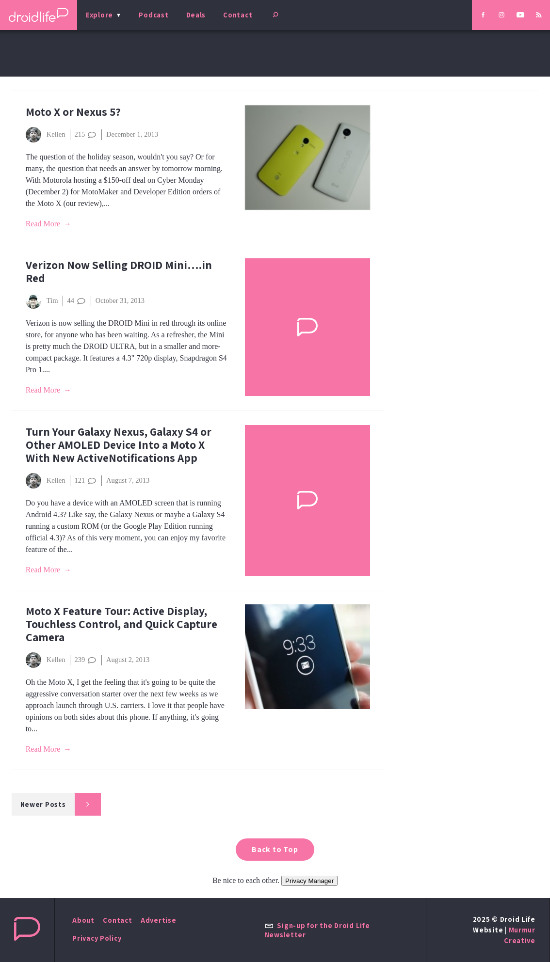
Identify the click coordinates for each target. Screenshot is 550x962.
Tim (42, 301)
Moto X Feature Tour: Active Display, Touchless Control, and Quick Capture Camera (121, 624)
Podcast (153, 14)
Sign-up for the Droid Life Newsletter (317, 930)
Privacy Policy (96, 938)
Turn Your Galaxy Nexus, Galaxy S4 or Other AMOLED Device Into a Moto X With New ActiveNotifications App (118, 444)
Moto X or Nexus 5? (73, 111)
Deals (196, 14)
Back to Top (275, 849)
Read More (43, 224)
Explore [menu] (99, 14)
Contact (237, 14)
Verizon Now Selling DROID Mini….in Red (119, 271)
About (83, 920)
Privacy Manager (309, 880)
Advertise (159, 920)
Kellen (45, 134)
